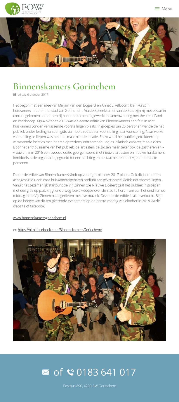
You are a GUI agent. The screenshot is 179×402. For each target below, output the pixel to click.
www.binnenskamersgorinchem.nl (39, 218)
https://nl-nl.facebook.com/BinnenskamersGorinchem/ (60, 229)
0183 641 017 (101, 372)
